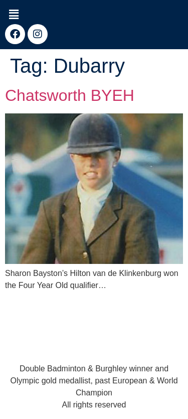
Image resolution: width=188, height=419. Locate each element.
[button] (13, 14)
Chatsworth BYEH (69, 95)
